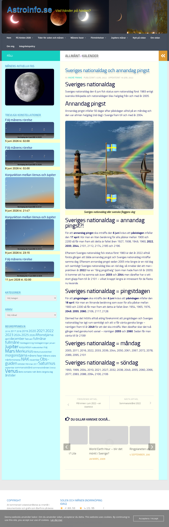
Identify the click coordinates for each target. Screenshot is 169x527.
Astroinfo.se (29, 9)
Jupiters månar (118, 38)
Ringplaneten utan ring (144, 449)
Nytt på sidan (139, 38)
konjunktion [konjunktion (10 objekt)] (25, 347)
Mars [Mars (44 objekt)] (10, 351)
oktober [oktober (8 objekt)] (21, 364)
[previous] (66, 446)
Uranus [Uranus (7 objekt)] (52, 367)
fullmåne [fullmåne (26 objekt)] (12, 342)
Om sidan (155, 38)
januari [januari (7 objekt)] (52, 343)
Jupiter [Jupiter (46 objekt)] (11, 346)
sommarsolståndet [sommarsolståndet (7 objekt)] (41, 367)
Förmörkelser (97, 38)
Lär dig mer (56, 520)
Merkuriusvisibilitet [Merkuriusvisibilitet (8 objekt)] (42, 352)
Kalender (90, 56)
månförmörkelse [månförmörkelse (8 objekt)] (13, 360)
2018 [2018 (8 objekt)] (18, 331)
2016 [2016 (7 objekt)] (7, 331)
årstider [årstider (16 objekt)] (10, 375)
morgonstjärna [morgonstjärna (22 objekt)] (16, 355)
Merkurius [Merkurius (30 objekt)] (24, 351)
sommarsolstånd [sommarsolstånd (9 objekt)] (23, 367)
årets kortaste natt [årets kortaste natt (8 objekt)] (27, 372)
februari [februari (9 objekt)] (29, 339)
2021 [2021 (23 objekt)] (41, 331)
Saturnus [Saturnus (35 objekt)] (46, 363)
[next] (151, 446)
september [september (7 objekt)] (9, 367)
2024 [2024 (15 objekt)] (17, 335)
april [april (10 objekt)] (7, 338)
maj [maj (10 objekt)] (45, 347)
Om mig (10, 46)
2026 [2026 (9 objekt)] (32, 335)
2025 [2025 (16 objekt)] (25, 335)
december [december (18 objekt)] (17, 339)
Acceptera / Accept (148, 518)
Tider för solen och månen (51, 38)
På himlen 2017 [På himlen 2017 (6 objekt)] (32, 364)
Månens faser (77, 38)
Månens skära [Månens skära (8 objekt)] (49, 355)
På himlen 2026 (23, 38)
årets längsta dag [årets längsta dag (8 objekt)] (45, 372)
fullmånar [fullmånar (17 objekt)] (39, 339)
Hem (9, 38)
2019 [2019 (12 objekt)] (25, 331)
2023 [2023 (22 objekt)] (9, 335)
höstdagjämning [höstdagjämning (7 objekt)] (27, 343)
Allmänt (72, 56)
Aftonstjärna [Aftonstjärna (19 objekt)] (44, 335)
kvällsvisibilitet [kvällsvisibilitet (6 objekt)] (37, 347)
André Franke (75, 78)
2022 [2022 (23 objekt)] (49, 331)
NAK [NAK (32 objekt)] (25, 359)
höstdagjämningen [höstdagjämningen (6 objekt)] (41, 343)
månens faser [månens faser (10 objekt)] (35, 355)
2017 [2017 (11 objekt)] (13, 331)
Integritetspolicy (27, 46)
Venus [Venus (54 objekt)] (11, 371)
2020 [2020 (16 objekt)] (32, 331)
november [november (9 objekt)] (35, 359)
